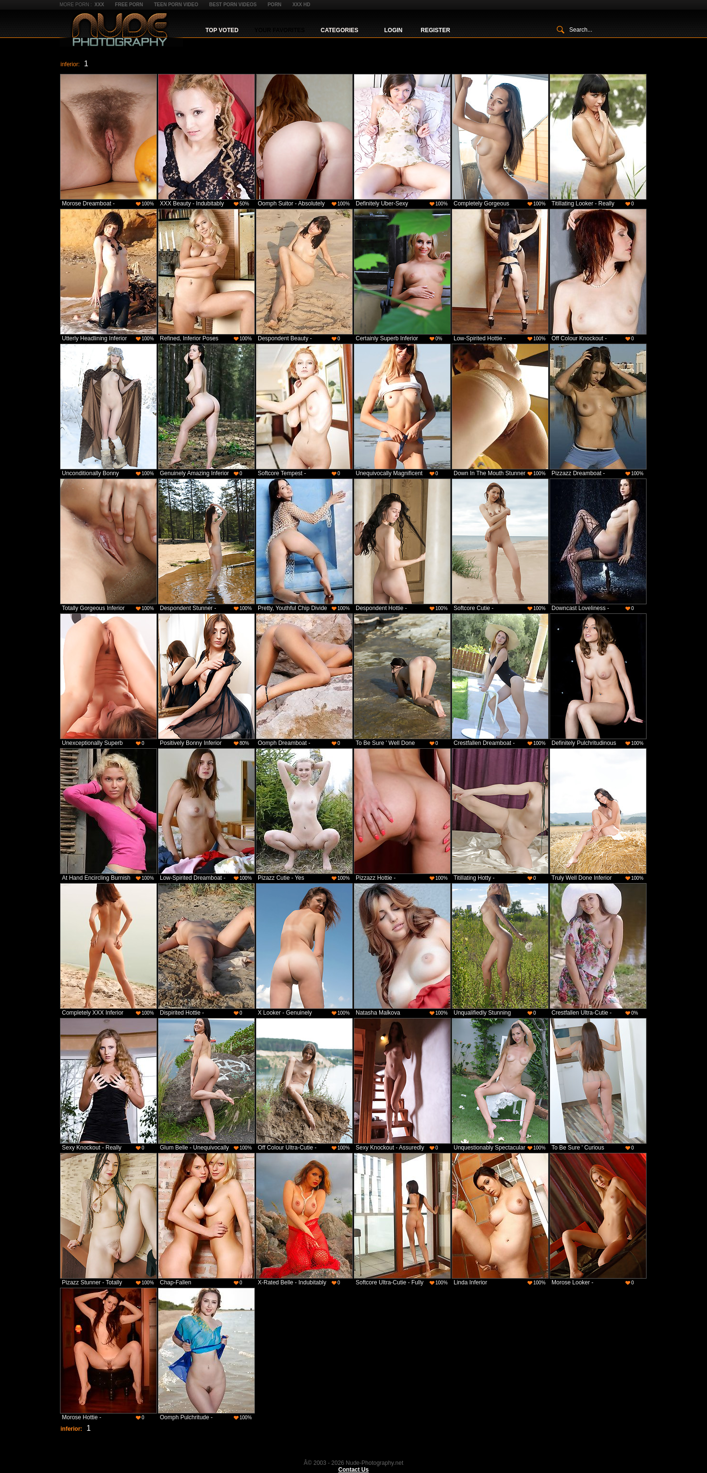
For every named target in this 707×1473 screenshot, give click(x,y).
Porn (274, 4)
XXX (99, 4)
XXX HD (301, 4)
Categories (339, 30)
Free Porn (129, 4)
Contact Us (353, 1469)
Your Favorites (279, 30)
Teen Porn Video (176, 4)
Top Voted (222, 30)
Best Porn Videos (233, 4)
